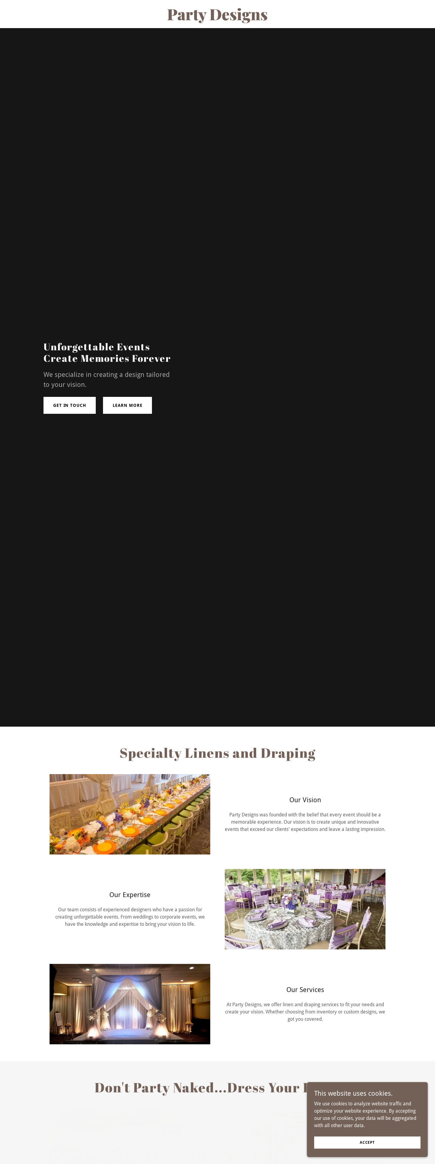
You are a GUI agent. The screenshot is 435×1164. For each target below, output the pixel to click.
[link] (217, 18)
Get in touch (69, 405)
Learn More (128, 405)
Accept (367, 1142)
